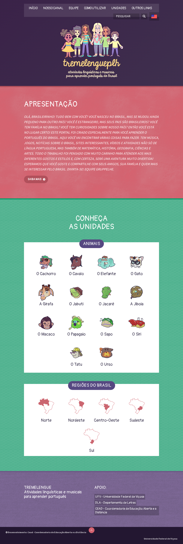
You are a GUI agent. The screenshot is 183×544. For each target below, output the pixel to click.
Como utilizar (95, 8)
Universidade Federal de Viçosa (160, 538)
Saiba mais (34, 179)
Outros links (142, 8)
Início (33, 8)
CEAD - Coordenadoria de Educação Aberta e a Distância (125, 510)
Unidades (118, 8)
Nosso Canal (53, 8)
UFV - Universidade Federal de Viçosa (119, 497)
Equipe (73, 8)
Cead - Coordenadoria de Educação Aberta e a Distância (57, 532)
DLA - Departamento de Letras (115, 503)
